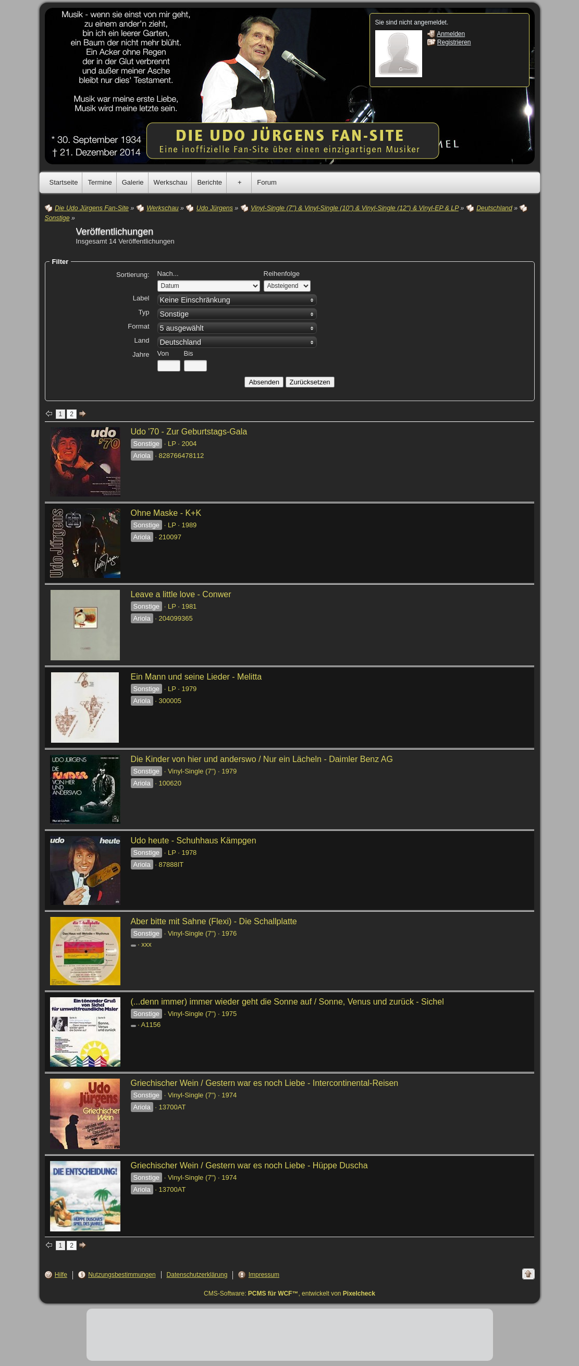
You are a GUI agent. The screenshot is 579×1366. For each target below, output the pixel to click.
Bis (188, 353)
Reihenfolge (282, 273)
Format (138, 326)
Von (163, 353)
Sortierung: (133, 275)
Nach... (168, 273)
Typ (144, 312)
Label (141, 298)
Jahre (141, 354)
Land (142, 340)
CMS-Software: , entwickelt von (289, 1293)
